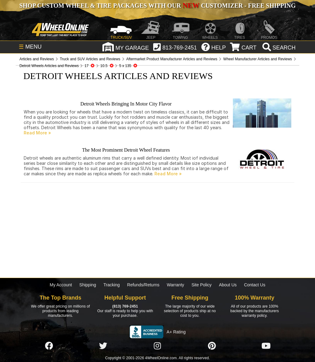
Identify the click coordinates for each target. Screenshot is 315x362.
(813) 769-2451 (125, 306)
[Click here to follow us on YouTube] (266, 346)
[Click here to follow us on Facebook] (49, 346)
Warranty (175, 284)
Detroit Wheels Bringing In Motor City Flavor (126, 103)
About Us (228, 284)
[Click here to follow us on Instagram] (157, 346)
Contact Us (254, 284)
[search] (278, 48)
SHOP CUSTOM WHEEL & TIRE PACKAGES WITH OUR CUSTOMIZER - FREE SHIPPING (157, 5)
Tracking (111, 284)
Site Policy (201, 284)
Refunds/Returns (143, 284)
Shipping (87, 284)
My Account (61, 284)
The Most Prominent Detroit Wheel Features (126, 150)
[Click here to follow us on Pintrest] (212, 346)
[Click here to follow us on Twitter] (103, 346)
